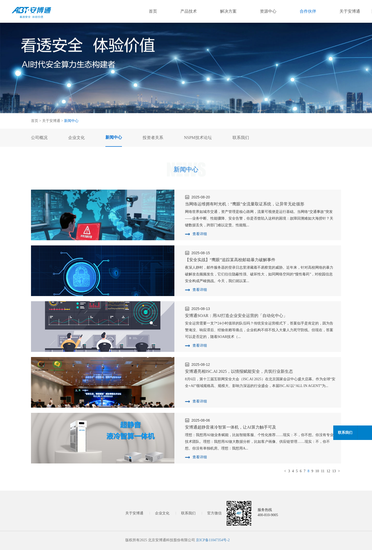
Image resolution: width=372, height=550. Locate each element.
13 (334, 471)
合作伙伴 (308, 11)
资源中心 (268, 11)
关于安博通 (349, 11)
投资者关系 (153, 137)
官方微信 (214, 513)
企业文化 (162, 513)
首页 (153, 11)
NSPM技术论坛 (198, 137)
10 (317, 471)
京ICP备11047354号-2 (213, 540)
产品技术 (188, 11)
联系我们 (188, 513)
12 (328, 471)
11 (322, 471)
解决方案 (228, 11)
